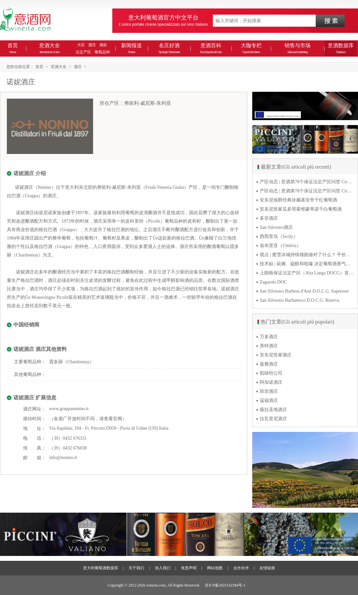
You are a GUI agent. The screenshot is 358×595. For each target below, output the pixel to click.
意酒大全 (49, 48)
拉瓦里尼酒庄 (273, 418)
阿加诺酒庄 (271, 382)
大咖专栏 (251, 48)
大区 (81, 45)
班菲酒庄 (269, 391)
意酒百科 (211, 48)
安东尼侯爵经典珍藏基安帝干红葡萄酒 (298, 200)
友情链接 (267, 568)
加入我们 (163, 568)
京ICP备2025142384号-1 (225, 585)
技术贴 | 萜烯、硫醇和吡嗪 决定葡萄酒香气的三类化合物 (307, 263)
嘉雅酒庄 (269, 364)
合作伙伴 (241, 568)
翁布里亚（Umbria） (280, 245)
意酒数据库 (341, 48)
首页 (12, 48)
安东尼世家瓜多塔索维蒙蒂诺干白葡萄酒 (301, 209)
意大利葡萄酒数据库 (100, 568)
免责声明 (189, 568)
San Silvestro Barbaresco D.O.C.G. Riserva (299, 300)
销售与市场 (297, 48)
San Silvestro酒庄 (276, 227)
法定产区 (83, 52)
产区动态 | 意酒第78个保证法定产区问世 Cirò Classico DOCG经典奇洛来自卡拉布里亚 (307, 181)
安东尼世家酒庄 (276, 355)
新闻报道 (131, 48)
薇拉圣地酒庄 (273, 409)
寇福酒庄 (269, 400)
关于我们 (136, 568)
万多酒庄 (269, 336)
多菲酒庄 (269, 218)
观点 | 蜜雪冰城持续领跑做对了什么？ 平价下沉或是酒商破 (307, 254)
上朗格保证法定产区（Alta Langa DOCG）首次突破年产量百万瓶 (307, 272)
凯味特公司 (271, 373)
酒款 (103, 45)
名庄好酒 (169, 48)
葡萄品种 (102, 52)
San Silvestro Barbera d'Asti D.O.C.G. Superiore (304, 291)
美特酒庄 (269, 345)
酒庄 (92, 45)
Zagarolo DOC (273, 282)
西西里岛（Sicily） (279, 236)
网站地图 (215, 568)
